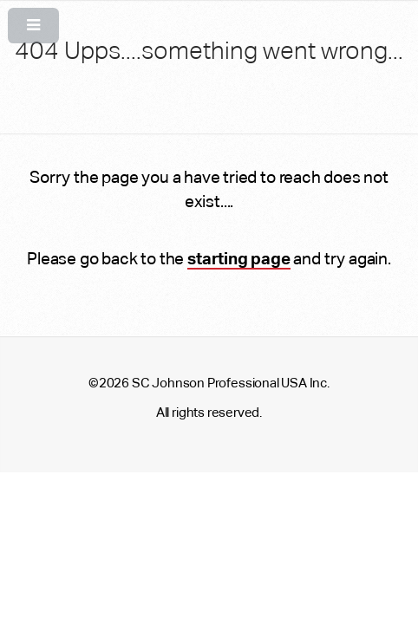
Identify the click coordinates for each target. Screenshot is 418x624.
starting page (239, 259)
